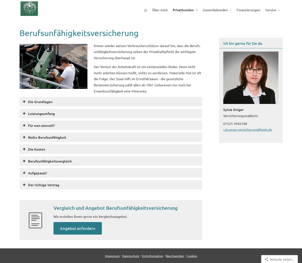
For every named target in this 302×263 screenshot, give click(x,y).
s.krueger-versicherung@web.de (247, 129)
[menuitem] (146, 10)
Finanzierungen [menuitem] (248, 10)
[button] (40, 101)
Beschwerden (175, 256)
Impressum (112, 256)
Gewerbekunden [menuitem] (215, 10)
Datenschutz (130, 256)
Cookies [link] (192, 256)
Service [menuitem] (270, 10)
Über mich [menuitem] (160, 10)
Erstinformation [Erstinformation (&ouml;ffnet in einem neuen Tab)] (152, 256)
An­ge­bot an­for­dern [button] (77, 228)
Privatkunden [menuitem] (183, 9)
